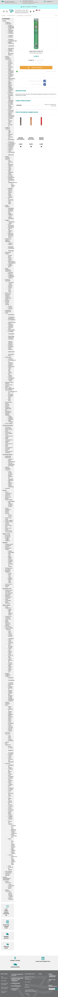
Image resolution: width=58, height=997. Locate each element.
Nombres (7, 488)
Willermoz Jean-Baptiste (10, 482)
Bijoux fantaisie (10, 716)
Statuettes (10, 740)
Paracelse (10, 92)
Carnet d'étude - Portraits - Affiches (10, 894)
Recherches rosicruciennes (8, 432)
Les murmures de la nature (10, 793)
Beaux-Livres (10, 782)
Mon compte (4, 973)
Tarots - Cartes (10, 756)
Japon (9, 556)
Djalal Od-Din (10, 174)
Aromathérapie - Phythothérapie (10, 321)
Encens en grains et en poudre (8, 497)
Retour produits (15, 983)
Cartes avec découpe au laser (10, 645)
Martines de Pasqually (10, 478)
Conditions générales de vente (17, 975)
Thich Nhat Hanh (9, 202)
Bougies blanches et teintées (10, 688)
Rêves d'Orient (10, 814)
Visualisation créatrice (10, 277)
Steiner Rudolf (10, 114)
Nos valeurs (28, 982)
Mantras (7, 546)
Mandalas (10, 272)
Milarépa (10, 188)
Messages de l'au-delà (10, 397)
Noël (9, 866)
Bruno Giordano (10, 66)
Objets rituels (6, 534)
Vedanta (10, 149)
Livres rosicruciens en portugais (9, 447)
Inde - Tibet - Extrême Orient (10, 612)
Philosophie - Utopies (8, 253)
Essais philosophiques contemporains (10, 262)
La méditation (10, 787)
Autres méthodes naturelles (10, 325)
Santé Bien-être (7, 588)
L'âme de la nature (8, 619)
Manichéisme (10, 144)
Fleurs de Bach (10, 328)
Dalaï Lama (9, 167)
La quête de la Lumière (10, 779)
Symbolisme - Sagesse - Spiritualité (8, 240)
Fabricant (27, 987)
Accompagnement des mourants (10, 393)
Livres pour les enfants (8, 385)
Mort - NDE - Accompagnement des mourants (9, 389)
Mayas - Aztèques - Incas (10, 215)
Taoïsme (10, 148)
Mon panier (3, 980)
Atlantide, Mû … (10, 211)
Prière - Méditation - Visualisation (8, 270)
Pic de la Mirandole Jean (10, 95)
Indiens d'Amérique (10, 218)
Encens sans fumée (8, 528)
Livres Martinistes (7, 454)
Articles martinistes (8, 890)
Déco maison (10, 738)
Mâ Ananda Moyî (12, 185)
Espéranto (10, 419)
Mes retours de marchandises (4, 988)
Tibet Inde (9, 554)
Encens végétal (9, 520)
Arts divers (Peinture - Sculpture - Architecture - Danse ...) (8, 297)
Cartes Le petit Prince (10, 656)
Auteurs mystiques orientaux (7, 158)
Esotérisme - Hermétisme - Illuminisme (10, 46)
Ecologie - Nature (7, 405)
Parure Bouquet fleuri (12, 847)
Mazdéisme (10, 146)
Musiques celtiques (10, 560)
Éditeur (26, 984)
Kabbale (10, 49)
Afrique (10, 551)
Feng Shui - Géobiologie (8, 408)
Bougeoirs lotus (10, 684)
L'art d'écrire (8, 626)
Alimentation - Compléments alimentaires (10, 316)
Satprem (10, 197)
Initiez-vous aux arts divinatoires (10, 759)
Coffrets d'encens (7, 523)
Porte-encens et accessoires (8, 531)
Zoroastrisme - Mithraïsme (10, 153)
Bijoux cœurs (9, 707)
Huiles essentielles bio (12, 836)
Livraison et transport (14, 989)
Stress (9, 355)
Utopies (10, 264)
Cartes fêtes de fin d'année (10, 660)
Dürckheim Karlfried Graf (10, 76)
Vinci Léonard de (10, 125)
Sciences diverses (10, 285)
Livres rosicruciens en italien (9, 444)
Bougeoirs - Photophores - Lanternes (10, 680)
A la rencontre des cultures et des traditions (30, 990)
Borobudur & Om (10, 724)
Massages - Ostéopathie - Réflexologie (10, 334)
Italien (9, 420)
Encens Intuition (31, 138)
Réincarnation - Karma (9, 403)
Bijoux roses (9, 721)
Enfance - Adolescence (10, 366)
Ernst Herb (9, 575)
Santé (6, 313)
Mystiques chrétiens (10, 89)
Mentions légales (16, 986)
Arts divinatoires (8, 410)
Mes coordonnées (4, 977)
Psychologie (8, 357)
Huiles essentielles (8, 600)
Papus (9, 91)
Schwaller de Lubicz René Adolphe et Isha (10, 105)
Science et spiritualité (7, 280)
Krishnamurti (10, 177)
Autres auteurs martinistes (10, 485)
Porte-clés (9, 671)
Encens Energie (41, 138)
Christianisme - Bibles (10, 222)
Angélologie (10, 26)
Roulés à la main (10, 506)
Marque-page (10, 664)
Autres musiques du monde (10, 564)
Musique (7, 300)
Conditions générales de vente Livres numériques (17, 979)
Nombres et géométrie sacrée (10, 52)
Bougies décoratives (10, 699)
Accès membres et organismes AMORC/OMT (52, 975)
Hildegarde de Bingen (10, 766)
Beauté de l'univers (10, 803)
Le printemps (8, 872)
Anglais (10, 416)
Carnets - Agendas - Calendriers (10, 636)
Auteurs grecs (10, 256)
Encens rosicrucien (10, 809)
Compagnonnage (10, 40)
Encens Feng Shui (8, 526)
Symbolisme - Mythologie (10, 249)
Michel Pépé (9, 580)
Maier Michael (10, 84)
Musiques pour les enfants (8, 568)
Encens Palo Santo (8, 518)
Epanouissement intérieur (9, 383)
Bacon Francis (10, 61)
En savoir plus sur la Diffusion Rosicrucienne (29, 978)
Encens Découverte (20, 138)
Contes (10, 306)
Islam (9, 232)
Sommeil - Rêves (10, 380)
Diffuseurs (7, 595)
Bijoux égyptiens (10, 713)
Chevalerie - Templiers (10, 34)
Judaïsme (10, 233)
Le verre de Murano (12, 842)
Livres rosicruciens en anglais (9, 436)
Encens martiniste (10, 898)
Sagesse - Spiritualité (10, 246)
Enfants (7, 742)
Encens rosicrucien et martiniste (8, 493)
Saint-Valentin (8, 871)
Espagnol (10, 418)
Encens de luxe (10, 515)
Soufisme (10, 147)
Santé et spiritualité (10, 346)
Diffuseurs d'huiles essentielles (12, 832)
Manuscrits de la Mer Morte (10, 236)
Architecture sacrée (10, 28)
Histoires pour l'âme (12, 863)
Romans (10, 308)
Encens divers (10, 812)
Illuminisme (8, 457)
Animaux (10, 358)
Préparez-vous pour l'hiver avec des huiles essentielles (9, 592)
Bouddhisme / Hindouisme (10, 141)
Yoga (9, 151)
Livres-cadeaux (9, 423)
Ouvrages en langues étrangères (8, 414)
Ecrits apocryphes (10, 225)
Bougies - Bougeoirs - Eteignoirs (8, 675)
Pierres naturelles (10, 726)
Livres (4, 20)
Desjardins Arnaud (10, 73)
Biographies (8, 310)
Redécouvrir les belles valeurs (12, 858)
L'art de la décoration (7, 733)
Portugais (10, 421)
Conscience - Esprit (10, 283)
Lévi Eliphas (10, 82)
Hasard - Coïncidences (10, 377)
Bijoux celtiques (12, 850)
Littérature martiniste (7, 469)
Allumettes (7, 535)
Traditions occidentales (8, 23)
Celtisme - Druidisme (10, 38)
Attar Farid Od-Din (10, 137)
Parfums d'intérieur (7, 703)
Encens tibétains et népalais (8, 509)
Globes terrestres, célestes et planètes (7, 623)
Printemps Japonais (7, 874)
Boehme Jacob (10, 64)
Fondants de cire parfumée (12, 827)
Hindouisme (10, 227)
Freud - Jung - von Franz (10, 369)
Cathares (10, 31)
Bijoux (6, 705)
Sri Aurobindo (10, 199)
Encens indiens (8, 499)
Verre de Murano (10, 729)
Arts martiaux (10, 133)
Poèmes (10, 307)
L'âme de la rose (10, 806)
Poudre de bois (9, 521)
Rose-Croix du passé (8, 430)
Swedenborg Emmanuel (10, 116)
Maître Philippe (10, 87)
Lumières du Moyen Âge (10, 770)
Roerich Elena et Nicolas (10, 191)
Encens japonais (7, 512)
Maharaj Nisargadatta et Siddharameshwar (10, 180)
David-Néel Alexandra (10, 171)
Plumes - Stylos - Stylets (10, 668)
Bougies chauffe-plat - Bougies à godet (10, 694)
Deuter (10, 573)
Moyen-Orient (10, 558)
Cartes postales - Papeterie (9, 628)
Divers (9, 582)
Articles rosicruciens (8, 882)
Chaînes (10, 731)
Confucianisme (10, 143)
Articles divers (10, 887)
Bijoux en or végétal (10, 710)
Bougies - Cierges (7, 538)
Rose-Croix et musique (8, 584)
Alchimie (10, 25)
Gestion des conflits (10, 374)
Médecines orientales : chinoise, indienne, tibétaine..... (10, 341)
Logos (9, 577)
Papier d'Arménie (7, 602)
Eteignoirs (7, 540)
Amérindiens (10, 552)
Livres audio (8, 311)
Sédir (9, 109)
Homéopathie (10, 330)
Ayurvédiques (10, 501)
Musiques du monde (8, 548)
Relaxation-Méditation (8, 571)
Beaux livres (8, 293)
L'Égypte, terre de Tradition (10, 817)
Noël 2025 (7, 763)
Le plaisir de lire (10, 785)
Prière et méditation (10, 274)
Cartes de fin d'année (10, 868)
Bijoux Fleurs (9, 718)
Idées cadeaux (6, 605)
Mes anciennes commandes (4, 984)
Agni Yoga (9, 131)
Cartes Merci (9, 653)
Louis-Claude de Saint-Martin (10, 473)
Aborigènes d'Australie (10, 209)
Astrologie (10, 30)
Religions (7, 220)
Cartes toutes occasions (10, 641)
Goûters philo (10, 266)
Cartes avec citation (10, 650)
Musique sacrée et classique (9, 545)
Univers (10, 287)
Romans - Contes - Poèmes (7, 303)
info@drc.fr (49, 1)
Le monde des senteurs (10, 822)
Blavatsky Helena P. (10, 165)
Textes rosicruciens (10, 885)
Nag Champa (10, 503)
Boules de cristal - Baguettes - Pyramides (10, 749)
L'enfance (10, 855)
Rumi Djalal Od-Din (10, 195)
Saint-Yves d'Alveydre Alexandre (10, 99)
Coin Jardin (9, 736)
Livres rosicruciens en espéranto (9, 451)
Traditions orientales (7, 128)
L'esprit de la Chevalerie (8, 617)
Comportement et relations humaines (10, 362)
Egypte (10, 42)
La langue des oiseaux (10, 799)
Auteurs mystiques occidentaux (8, 58)
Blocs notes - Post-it (10, 632)
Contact (27, 993)
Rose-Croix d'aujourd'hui (8, 427)
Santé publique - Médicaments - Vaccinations (10, 351)
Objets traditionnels (8, 607)
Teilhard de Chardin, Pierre (10, 120)
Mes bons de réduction (4, 992)
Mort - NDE (9, 400)
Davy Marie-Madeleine (10, 70)
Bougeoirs (7, 536)
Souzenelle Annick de (10, 111)
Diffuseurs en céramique (8, 597)
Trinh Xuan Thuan (9, 290)
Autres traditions (7, 206)
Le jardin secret (10, 790)
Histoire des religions (10, 229)
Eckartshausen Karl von (10, 79)
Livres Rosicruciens (8, 425)
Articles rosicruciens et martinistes (7, 878)
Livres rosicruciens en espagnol (9, 440)
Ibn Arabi (10, 176)
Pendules (10, 754)
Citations (10, 243)
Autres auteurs (10, 258)
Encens (5, 490)
